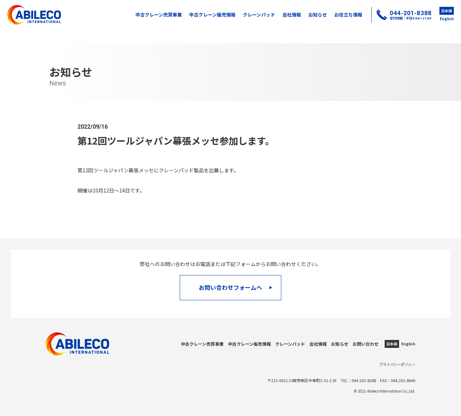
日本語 (446, 10)
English (447, 18)
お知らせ (317, 14)
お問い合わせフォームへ (236, 287)
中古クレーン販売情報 (212, 14)
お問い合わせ (366, 344)
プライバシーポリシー (397, 364)
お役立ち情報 (348, 14)
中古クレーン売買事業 (158, 14)
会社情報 (291, 14)
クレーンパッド (259, 14)
